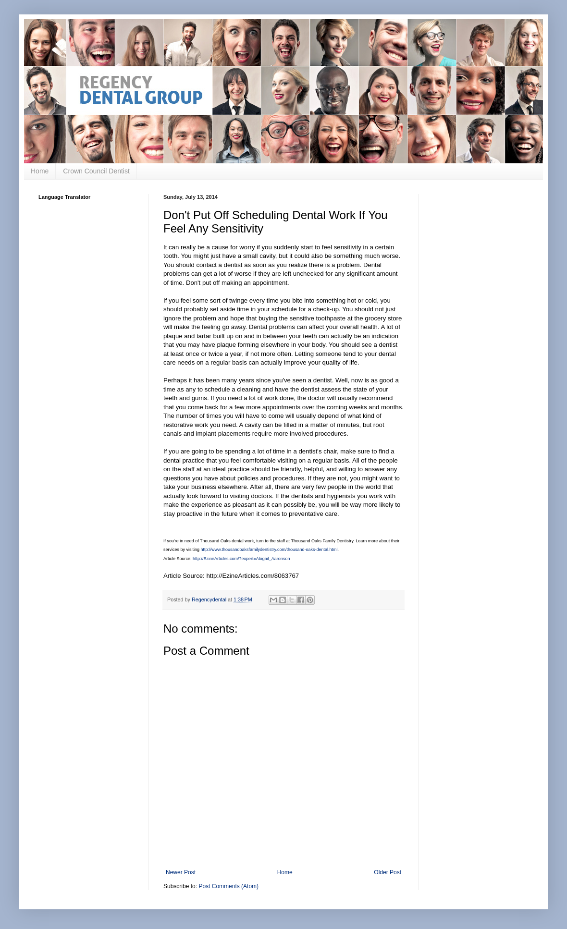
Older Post (387, 872)
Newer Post (181, 872)
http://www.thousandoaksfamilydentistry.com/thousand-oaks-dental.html (269, 549)
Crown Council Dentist (96, 171)
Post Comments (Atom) (228, 886)
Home (40, 171)
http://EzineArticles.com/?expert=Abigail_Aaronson (241, 558)
